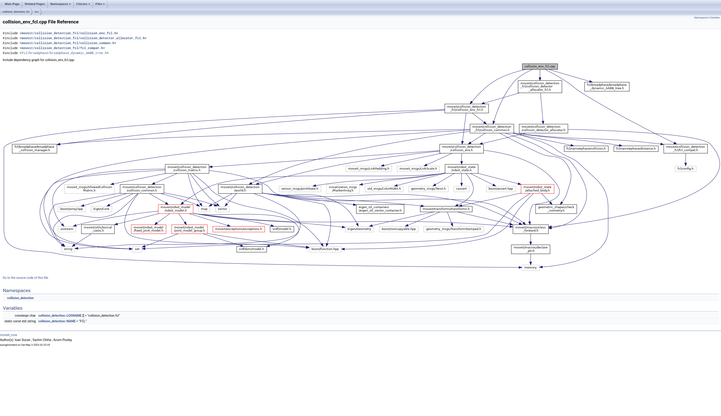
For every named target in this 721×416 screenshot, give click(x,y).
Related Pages (35, 4)
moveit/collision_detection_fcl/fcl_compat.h (62, 48)
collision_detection (20, 298)
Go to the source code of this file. (26, 278)
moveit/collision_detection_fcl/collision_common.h (68, 43)
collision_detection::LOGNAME (60, 315)
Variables (715, 17)
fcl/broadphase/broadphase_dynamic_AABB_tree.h (64, 53)
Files (100, 4)
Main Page (12, 4)
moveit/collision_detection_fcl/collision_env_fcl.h (69, 33)
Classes (83, 4)
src (37, 11)
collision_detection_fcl (15, 11)
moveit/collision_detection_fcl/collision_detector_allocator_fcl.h (83, 38)
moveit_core (8, 335)
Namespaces (60, 4)
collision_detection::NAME (57, 321)
